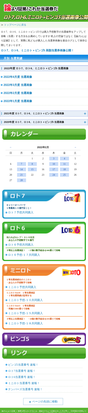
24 (53, 175)
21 (21, 175)
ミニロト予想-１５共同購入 (25, 313)
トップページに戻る (15, 24)
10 (53, 164)
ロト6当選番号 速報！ (22, 376)
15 (32, 169)
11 (64, 164)
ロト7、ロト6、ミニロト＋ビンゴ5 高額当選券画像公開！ (37, 50)
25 (64, 175)
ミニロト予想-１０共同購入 (25, 300)
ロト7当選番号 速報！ (22, 370)
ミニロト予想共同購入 (22, 287)
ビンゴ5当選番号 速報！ (23, 364)
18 (64, 169)
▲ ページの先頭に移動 (43, 401)
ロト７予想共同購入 (20, 212)
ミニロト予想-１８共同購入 (25, 323)
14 (21, 169)
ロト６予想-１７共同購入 (24, 254)
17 (53, 169)
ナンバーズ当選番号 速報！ (25, 389)
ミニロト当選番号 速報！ (24, 383)
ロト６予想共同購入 (20, 244)
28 (21, 180)
